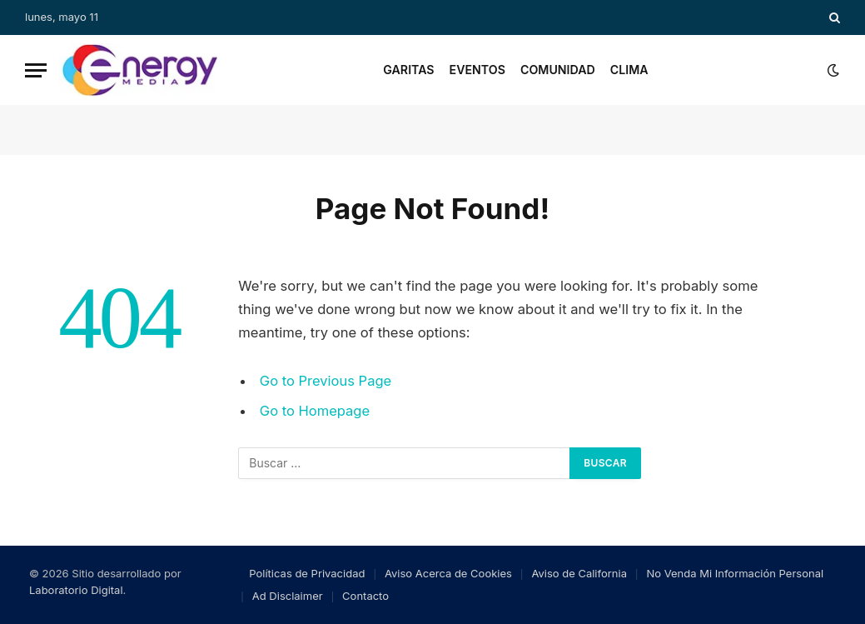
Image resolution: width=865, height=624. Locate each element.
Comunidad (557, 69)
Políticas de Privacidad (307, 573)
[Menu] (36, 70)
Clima (629, 69)
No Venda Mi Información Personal (734, 573)
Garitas (408, 69)
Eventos (477, 69)
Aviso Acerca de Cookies (448, 573)
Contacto (365, 595)
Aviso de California (579, 573)
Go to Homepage (315, 410)
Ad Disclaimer (287, 595)
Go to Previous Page (326, 380)
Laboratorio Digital (76, 590)
